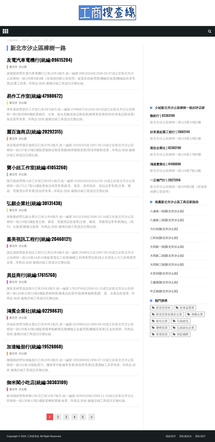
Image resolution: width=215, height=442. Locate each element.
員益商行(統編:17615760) (32, 274)
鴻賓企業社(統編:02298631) (35, 310)
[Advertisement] (182, 73)
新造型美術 (163, 307)
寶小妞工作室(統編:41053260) (37, 167)
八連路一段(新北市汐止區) (167, 211)
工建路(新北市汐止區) (164, 282)
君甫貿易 (162, 334)
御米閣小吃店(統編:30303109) (37, 382)
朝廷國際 (183, 334)
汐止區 (23, 66)
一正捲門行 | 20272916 (165, 180)
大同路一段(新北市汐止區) (167, 246)
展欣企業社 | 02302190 (165, 147)
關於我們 (200, 436)
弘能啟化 (183, 321)
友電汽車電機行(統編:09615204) (39, 59)
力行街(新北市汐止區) (164, 229)
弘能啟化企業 (185, 327)
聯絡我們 (171, 436)
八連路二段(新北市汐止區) (167, 220)
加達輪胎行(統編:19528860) (35, 346)
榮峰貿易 (162, 327)
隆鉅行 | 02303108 (162, 115)
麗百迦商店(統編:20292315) (35, 131)
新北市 (13, 66)
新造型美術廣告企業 (169, 314)
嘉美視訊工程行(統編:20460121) (39, 238)
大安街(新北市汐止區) (164, 273)
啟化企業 (162, 321)
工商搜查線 (33, 436)
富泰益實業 (187, 307)
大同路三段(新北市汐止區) (167, 264)
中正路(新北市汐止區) (164, 291)
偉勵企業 (197, 314)
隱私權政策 (185, 436)
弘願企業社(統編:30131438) (34, 203)
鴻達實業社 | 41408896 (165, 164)
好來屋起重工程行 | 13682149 (170, 131)
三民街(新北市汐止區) (164, 238)
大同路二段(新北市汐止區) (167, 255)
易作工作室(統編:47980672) (35, 95)
